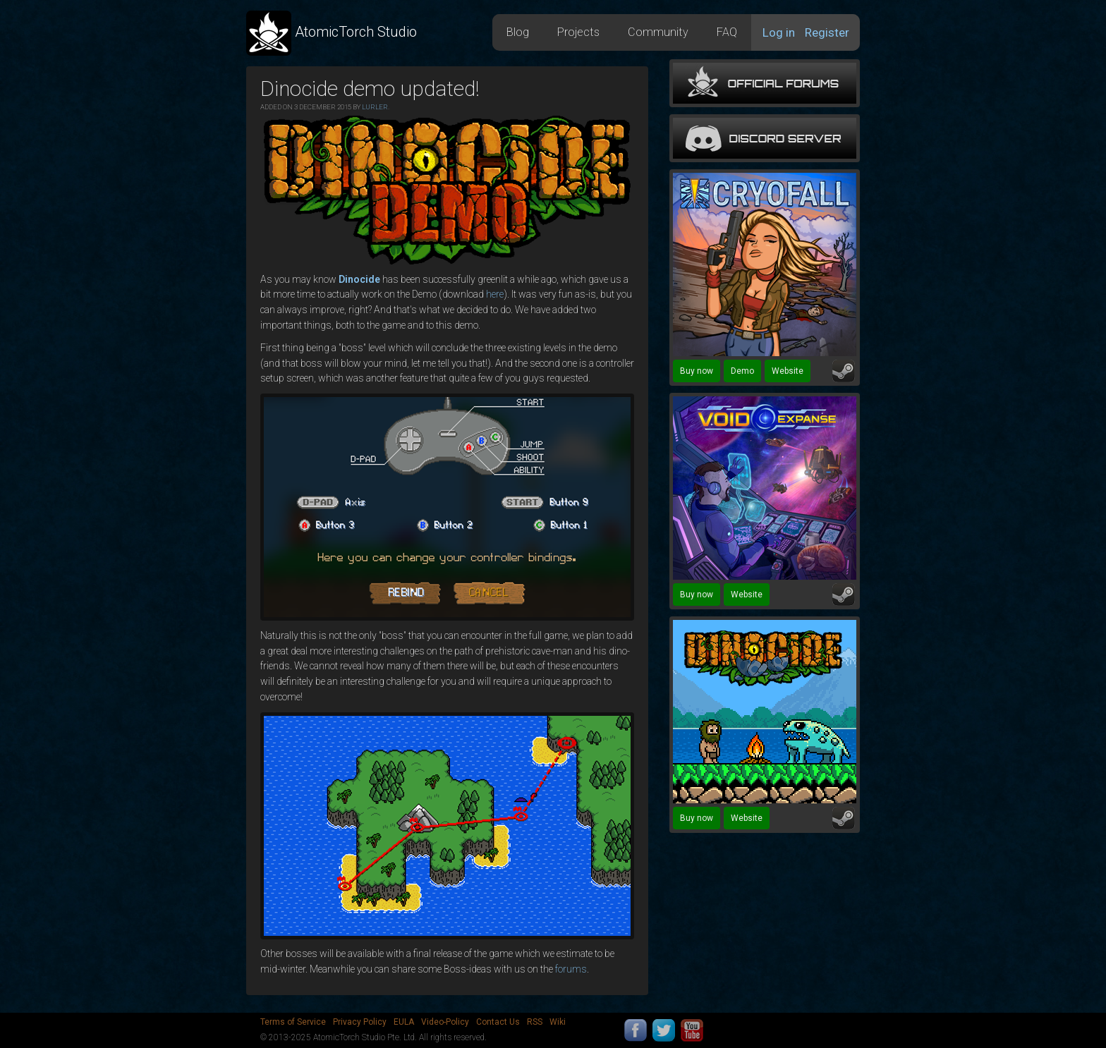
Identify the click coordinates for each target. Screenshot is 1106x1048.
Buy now (696, 371)
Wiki (557, 1022)
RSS (534, 1022)
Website (787, 371)
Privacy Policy (360, 1022)
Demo (742, 371)
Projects (578, 32)
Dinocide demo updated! (370, 88)
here (495, 294)
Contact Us (498, 1022)
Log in (778, 32)
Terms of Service (293, 1022)
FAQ (727, 32)
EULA (404, 1022)
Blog (517, 32)
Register (827, 32)
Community (658, 32)
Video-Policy (445, 1022)
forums (571, 969)
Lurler (375, 107)
